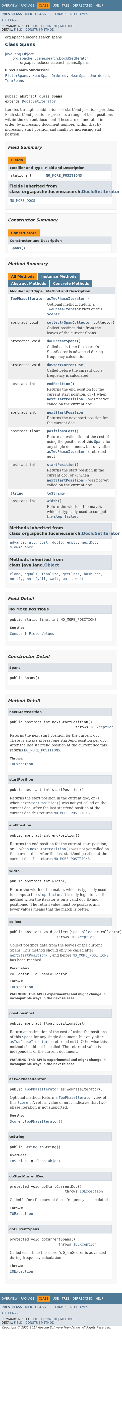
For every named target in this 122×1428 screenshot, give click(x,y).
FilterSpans (16, 76)
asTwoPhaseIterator (66, 299)
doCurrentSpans (62, 341)
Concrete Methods (71, 283)
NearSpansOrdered (50, 76)
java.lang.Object (19, 54)
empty (72, 542)
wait (54, 579)
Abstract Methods (28, 283)
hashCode (92, 574)
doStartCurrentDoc (65, 365)
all (32, 542)
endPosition (58, 384)
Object (51, 565)
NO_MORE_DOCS (22, 201)
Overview (10, 5)
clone (15, 574)
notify (16, 579)
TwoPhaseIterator (27, 299)
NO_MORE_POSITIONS (64, 175)
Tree (66, 5)
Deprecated (83, 5)
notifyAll (36, 579)
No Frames (79, 14)
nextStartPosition (65, 412)
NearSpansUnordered (90, 76)
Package (27, 5)
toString (55, 493)
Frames (61, 14)
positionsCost (61, 431)
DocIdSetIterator (39, 101)
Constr (51, 26)
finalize (49, 574)
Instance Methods (58, 276)
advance (17, 542)
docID (57, 542)
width (52, 501)
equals (31, 574)
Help (99, 5)
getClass (71, 574)
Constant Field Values (32, 634)
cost (43, 542)
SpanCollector (77, 322)
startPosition (61, 465)
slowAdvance (21, 547)
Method (67, 26)
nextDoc (89, 542)
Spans (16, 248)
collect (54, 322)
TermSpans (14, 81)
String (17, 493)
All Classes (11, 20)
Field (37, 26)
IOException (101, 727)
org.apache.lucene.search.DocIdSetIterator (50, 58)
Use (56, 5)
